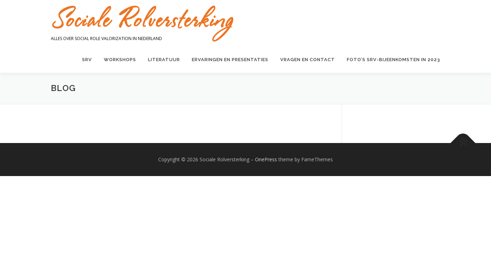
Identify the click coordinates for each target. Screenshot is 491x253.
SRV (87, 59)
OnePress (266, 160)
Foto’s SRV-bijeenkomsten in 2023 (393, 59)
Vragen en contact (307, 59)
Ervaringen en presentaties (230, 59)
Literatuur (164, 59)
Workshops (120, 59)
